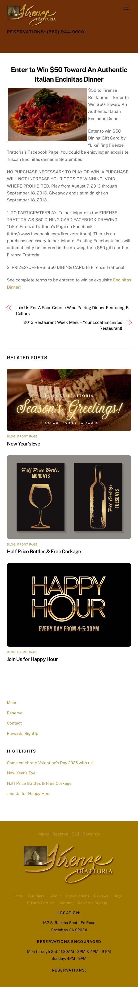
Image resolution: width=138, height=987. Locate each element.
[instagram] (38, 44)
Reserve (15, 713)
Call (75, 834)
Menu (12, 702)
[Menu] (125, 7)
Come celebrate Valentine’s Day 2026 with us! (50, 763)
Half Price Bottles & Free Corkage (44, 551)
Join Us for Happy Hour (32, 659)
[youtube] (51, 44)
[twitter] (12, 44)
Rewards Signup (92, 903)
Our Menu (36, 896)
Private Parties (40, 903)
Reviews (101, 896)
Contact (14, 723)
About (55, 896)
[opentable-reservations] (64, 44)
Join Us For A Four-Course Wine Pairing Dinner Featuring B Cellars (72, 310)
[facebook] (25, 44)
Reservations (77, 896)
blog (11, 436)
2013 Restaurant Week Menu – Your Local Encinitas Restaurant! (73, 325)
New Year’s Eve (23, 444)
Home (17, 896)
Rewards (91, 834)
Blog (117, 896)
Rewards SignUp (22, 733)
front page (27, 436)
